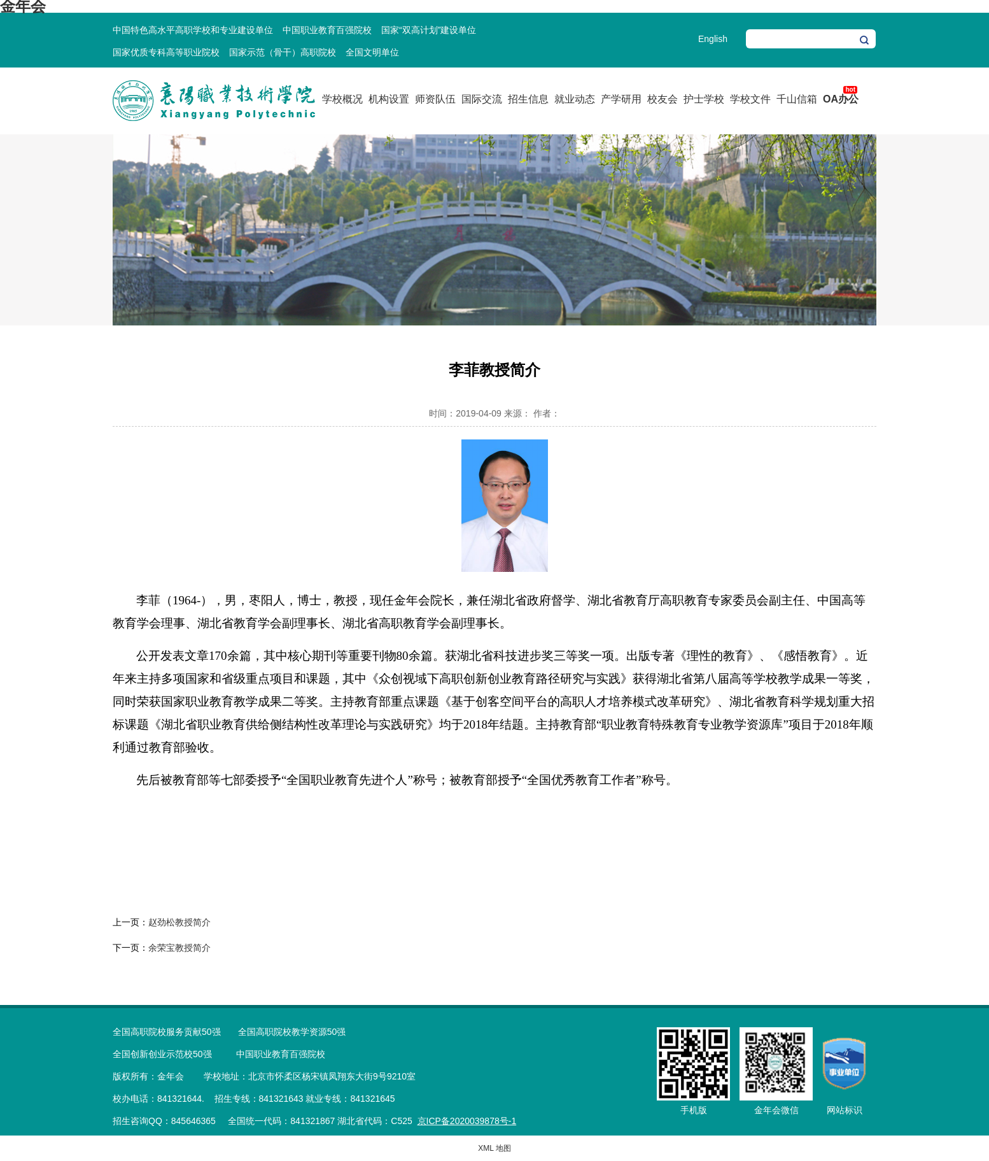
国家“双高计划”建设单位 (428, 30)
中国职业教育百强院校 (327, 30)
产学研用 (621, 99)
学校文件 (750, 99)
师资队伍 (435, 99)
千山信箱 (796, 99)
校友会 (662, 99)
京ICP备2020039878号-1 (467, 1121)
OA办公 (841, 99)
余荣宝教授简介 (179, 948)
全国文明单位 (372, 52)
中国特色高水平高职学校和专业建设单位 (193, 30)
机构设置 (388, 99)
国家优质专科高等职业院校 (166, 52)
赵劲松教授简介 (179, 922)
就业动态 (574, 99)
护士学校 (704, 99)
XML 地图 (494, 1148)
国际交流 (481, 99)
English (712, 39)
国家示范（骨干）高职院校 (282, 52)
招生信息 (528, 99)
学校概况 (342, 99)
